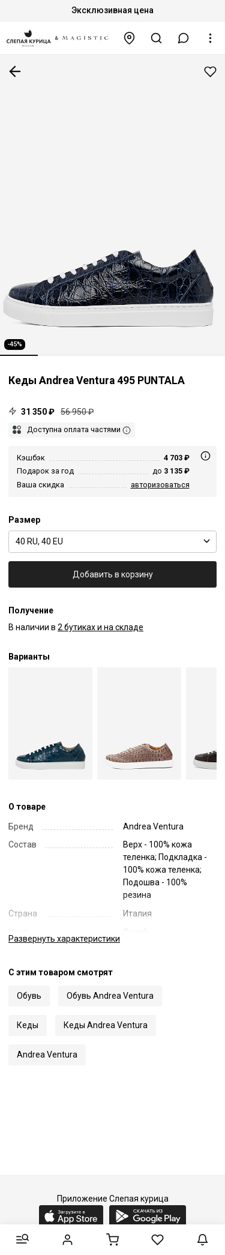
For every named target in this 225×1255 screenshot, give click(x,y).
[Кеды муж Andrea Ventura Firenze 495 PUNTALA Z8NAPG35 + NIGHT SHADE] (139, 723)
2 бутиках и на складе (100, 627)
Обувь (29, 996)
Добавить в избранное (210, 71)
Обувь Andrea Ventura (110, 996)
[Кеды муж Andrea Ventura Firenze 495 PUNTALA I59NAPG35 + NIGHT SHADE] (50, 723)
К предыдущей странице (15, 71)
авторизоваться (160, 484)
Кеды (27, 1025)
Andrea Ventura (47, 1054)
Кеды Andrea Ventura (106, 1025)
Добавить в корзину (113, 574)
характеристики (64, 939)
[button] (183, 38)
